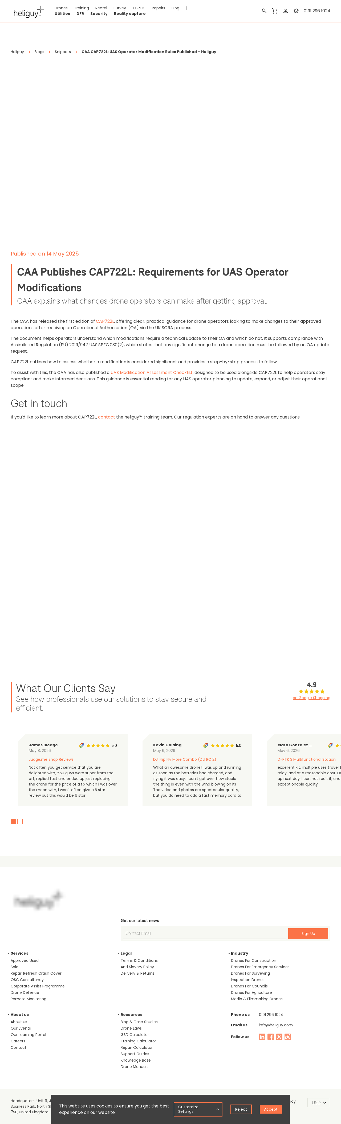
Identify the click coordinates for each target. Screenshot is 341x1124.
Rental (101, 8)
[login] (285, 11)
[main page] (27, 11)
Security (99, 13)
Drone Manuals (134, 1066)
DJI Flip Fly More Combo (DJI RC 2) (184, 759)
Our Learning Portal (28, 1034)
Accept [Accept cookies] (271, 1109)
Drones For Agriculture (251, 992)
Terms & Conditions (139, 960)
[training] (296, 11)
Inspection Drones (248, 979)
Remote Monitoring (28, 999)
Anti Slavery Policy (137, 967)
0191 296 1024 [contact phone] (317, 11)
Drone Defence (25, 992)
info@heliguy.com (276, 1025)
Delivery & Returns (138, 973)
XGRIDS (138, 8)
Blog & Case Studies (139, 1022)
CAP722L (105, 321)
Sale (14, 967)
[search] (264, 11)
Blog (175, 8)
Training (81, 8)
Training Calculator (138, 1041)
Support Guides (135, 1054)
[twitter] (279, 1037)
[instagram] (288, 1037)
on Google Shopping (311, 697)
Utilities (62, 13)
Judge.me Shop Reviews (51, 759)
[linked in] (262, 1037)
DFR (80, 13)
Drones (61, 8)
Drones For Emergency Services (260, 967)
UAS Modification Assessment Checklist (152, 372)
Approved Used (25, 960)
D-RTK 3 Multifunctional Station (307, 759)
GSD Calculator (135, 1034)
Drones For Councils (249, 986)
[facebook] (270, 1037)
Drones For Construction (253, 960)
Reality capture (130, 13)
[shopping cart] (275, 11)
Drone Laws (131, 1028)
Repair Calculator (137, 1047)
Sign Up (308, 933)
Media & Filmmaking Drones (257, 999)
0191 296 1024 (271, 1015)
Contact (18, 1047)
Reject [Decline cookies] (241, 1109)
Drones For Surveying (250, 973)
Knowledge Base (136, 1060)
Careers (18, 1041)
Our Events (21, 1028)
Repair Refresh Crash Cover (36, 973)
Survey (119, 8)
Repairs (158, 8)
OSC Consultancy (27, 979)
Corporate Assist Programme (38, 986)
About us (19, 1022)
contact (106, 417)
